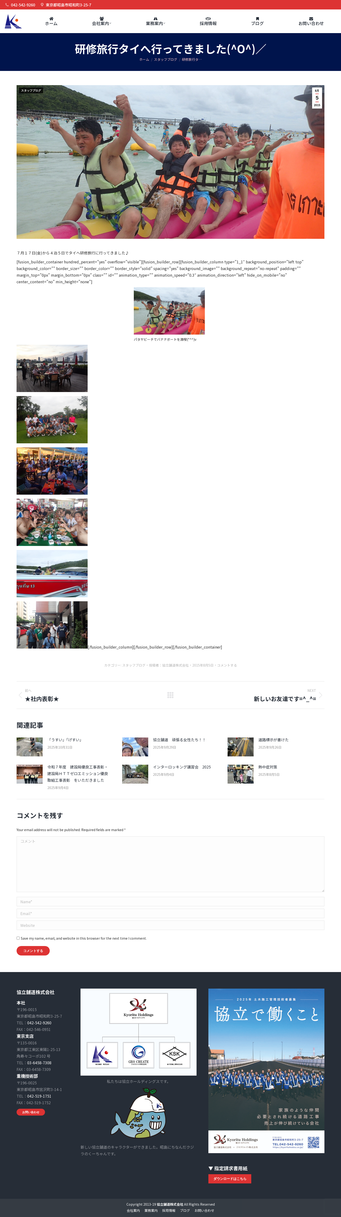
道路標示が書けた (273, 739)
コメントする (227, 665)
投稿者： (169, 665)
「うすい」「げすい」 (65, 739)
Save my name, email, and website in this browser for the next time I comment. (84, 938)
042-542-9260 (39, 1022)
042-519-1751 (39, 1096)
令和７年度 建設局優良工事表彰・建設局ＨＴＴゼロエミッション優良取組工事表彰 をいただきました (77, 773)
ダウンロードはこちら (230, 1178)
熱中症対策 (267, 767)
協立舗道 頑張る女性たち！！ (179, 739)
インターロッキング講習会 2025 (182, 767)
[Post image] (30, 746)
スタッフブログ (31, 90)
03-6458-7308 (39, 1062)
